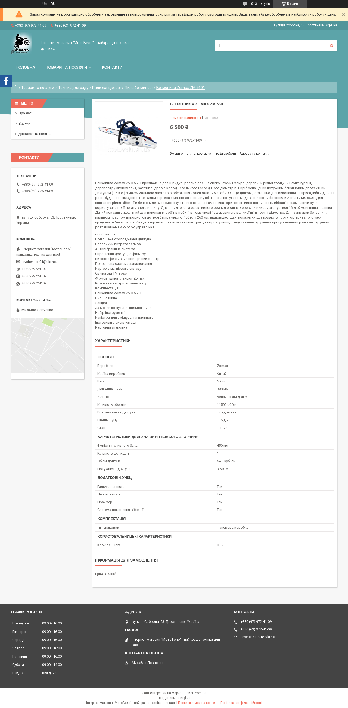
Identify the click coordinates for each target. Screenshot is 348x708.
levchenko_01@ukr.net (39, 262)
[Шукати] (331, 45)
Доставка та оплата (34, 134)
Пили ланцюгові (106, 87)
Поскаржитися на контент (198, 703)
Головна (25, 67)
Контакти (112, 67)
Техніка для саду (73, 87)
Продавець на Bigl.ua (174, 698)
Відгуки (24, 123)
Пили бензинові (139, 87)
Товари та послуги (66, 67)
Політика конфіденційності (241, 703)
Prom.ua (200, 693)
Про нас (25, 113)
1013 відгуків (259, 4)
